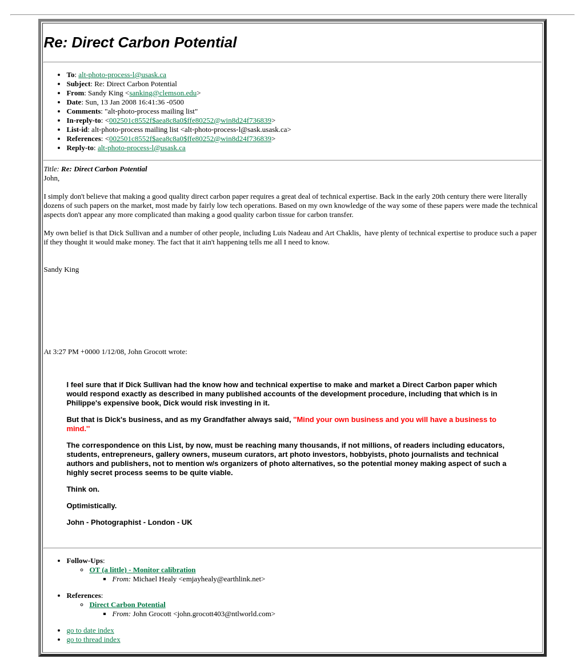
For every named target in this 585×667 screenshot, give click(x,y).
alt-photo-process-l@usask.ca (122, 74)
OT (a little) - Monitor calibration (142, 569)
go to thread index (93, 639)
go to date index (90, 630)
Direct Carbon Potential (127, 604)
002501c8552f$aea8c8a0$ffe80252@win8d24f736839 (190, 120)
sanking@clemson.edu (163, 93)
